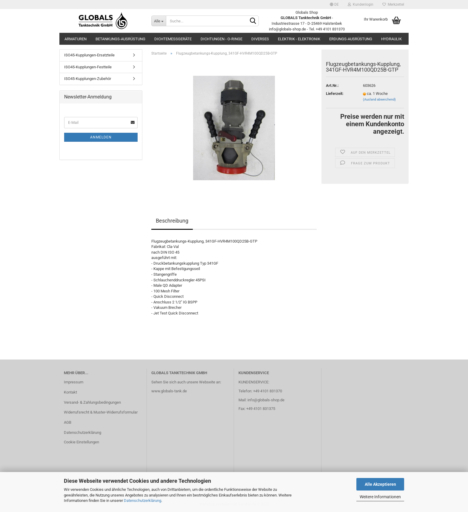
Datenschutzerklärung (142, 500)
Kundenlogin (360, 4)
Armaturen (75, 39)
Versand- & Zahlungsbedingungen (92, 402)
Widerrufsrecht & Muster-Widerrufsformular (101, 412)
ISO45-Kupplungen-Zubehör (87, 78)
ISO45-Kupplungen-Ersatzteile (89, 55)
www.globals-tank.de (169, 391)
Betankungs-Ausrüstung (120, 39)
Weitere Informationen (380, 496)
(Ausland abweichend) (379, 99)
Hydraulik (391, 39)
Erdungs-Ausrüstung (350, 39)
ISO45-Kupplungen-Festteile (88, 67)
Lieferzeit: (335, 93)
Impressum (73, 382)
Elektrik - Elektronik (299, 39)
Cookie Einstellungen (81, 442)
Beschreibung (172, 221)
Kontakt (70, 392)
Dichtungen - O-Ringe (221, 39)
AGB (67, 422)
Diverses (260, 39)
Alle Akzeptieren (380, 484)
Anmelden (101, 137)
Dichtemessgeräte (173, 39)
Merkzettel (393, 4)
